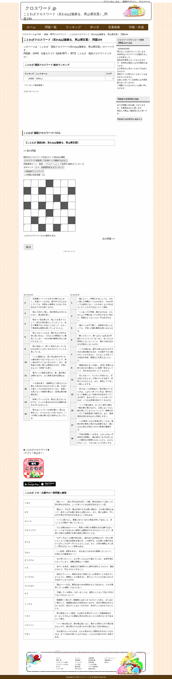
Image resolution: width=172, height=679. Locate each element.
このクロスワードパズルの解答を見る (39, 236)
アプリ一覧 (59, 668)
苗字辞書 (91, 662)
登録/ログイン (129, 1)
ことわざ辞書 (92, 664)
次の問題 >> (108, 238)
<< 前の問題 (30, 150)
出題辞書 (91, 658)
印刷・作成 (136, 27)
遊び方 (107, 662)
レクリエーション (110, 658)
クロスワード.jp (40, 8)
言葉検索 (114, 27)
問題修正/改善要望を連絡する (129, 119)
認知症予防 (91, 668)
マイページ (144, 1)
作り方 (94, 27)
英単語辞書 (91, 660)
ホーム (31, 27)
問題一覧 (51, 27)
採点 (28, 247)
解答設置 (77, 666)
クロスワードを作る (62, 664)
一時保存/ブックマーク (34, 171)
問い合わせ (78, 668)
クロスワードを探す (62, 662)
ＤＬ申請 (77, 664)
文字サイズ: (29, 167)
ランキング (73, 27)
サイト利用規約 (93, 666)
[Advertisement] (69, 111)
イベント (77, 658)
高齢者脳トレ (109, 660)
